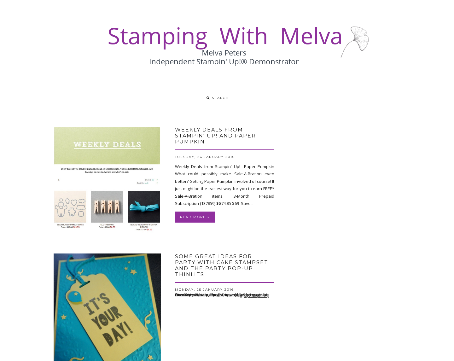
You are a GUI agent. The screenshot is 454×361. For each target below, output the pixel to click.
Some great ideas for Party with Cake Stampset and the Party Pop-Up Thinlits (221, 265)
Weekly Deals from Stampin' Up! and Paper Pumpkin (215, 136)
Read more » (195, 217)
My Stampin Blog (256, 296)
